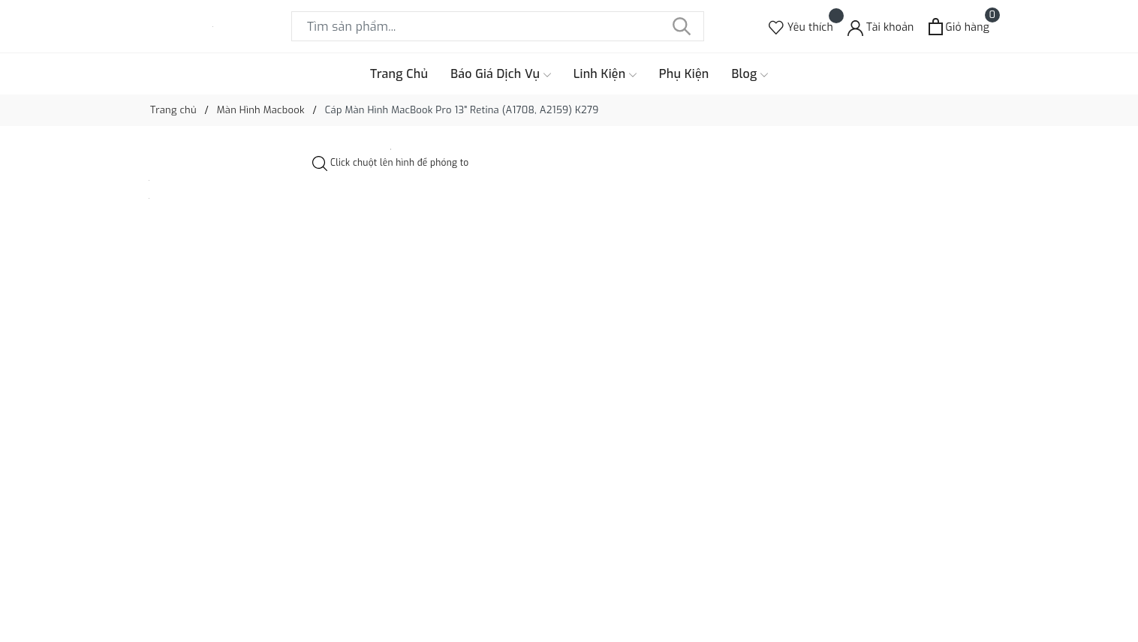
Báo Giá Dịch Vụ (500, 74)
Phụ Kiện (684, 74)
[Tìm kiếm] (681, 26)
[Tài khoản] (880, 26)
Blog (750, 74)
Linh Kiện (605, 74)
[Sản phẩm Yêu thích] (801, 26)
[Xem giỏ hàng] (959, 26)
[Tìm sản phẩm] (497, 26)
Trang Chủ (399, 74)
